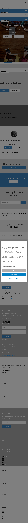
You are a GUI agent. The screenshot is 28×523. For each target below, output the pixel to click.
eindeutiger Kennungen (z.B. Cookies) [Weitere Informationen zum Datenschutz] (16, 247)
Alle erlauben (14, 274)
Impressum (12, 264)
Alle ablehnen (14, 270)
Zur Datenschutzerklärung (9, 266)
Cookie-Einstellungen (14, 278)
